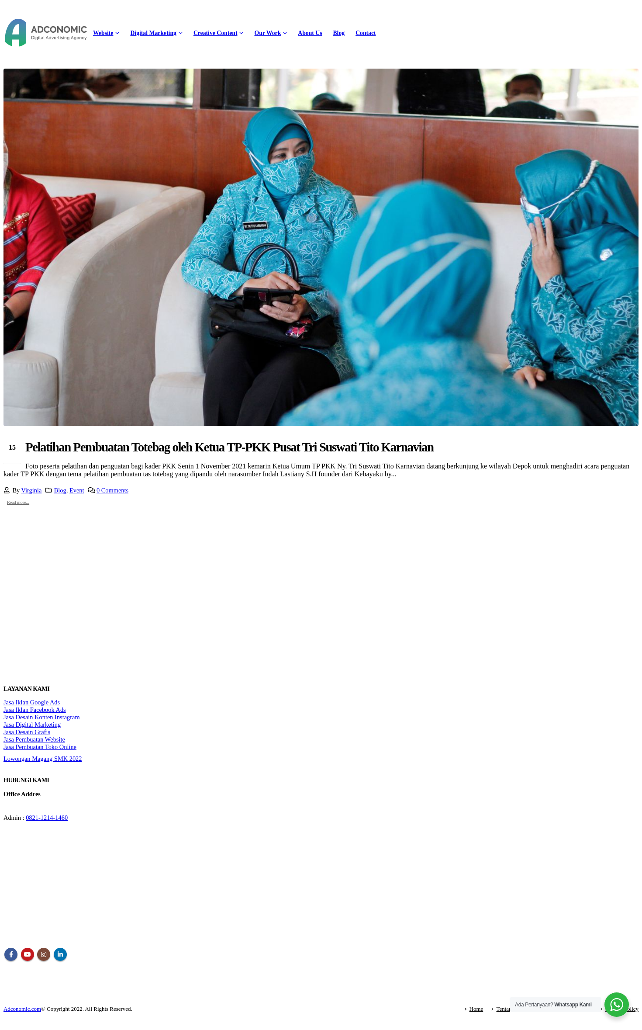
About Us (310, 33)
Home (476, 1009)
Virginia (31, 490)
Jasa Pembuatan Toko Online (39, 746)
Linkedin (60, 954)
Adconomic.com (22, 1009)
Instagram (43, 954)
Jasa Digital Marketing (32, 724)
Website (103, 33)
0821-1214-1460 (47, 817)
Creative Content (215, 33)
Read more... (18, 502)
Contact (366, 33)
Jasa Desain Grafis (26, 731)
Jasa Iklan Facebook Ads (34, 709)
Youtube (27, 954)
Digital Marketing (153, 33)
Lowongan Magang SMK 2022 (42, 758)
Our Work (267, 33)
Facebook (10, 954)
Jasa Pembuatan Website (34, 739)
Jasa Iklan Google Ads (31, 702)
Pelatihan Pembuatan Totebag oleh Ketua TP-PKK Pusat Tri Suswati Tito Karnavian (229, 447)
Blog (339, 33)
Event (76, 490)
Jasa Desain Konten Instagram (41, 717)
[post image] (321, 247)
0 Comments (112, 490)
